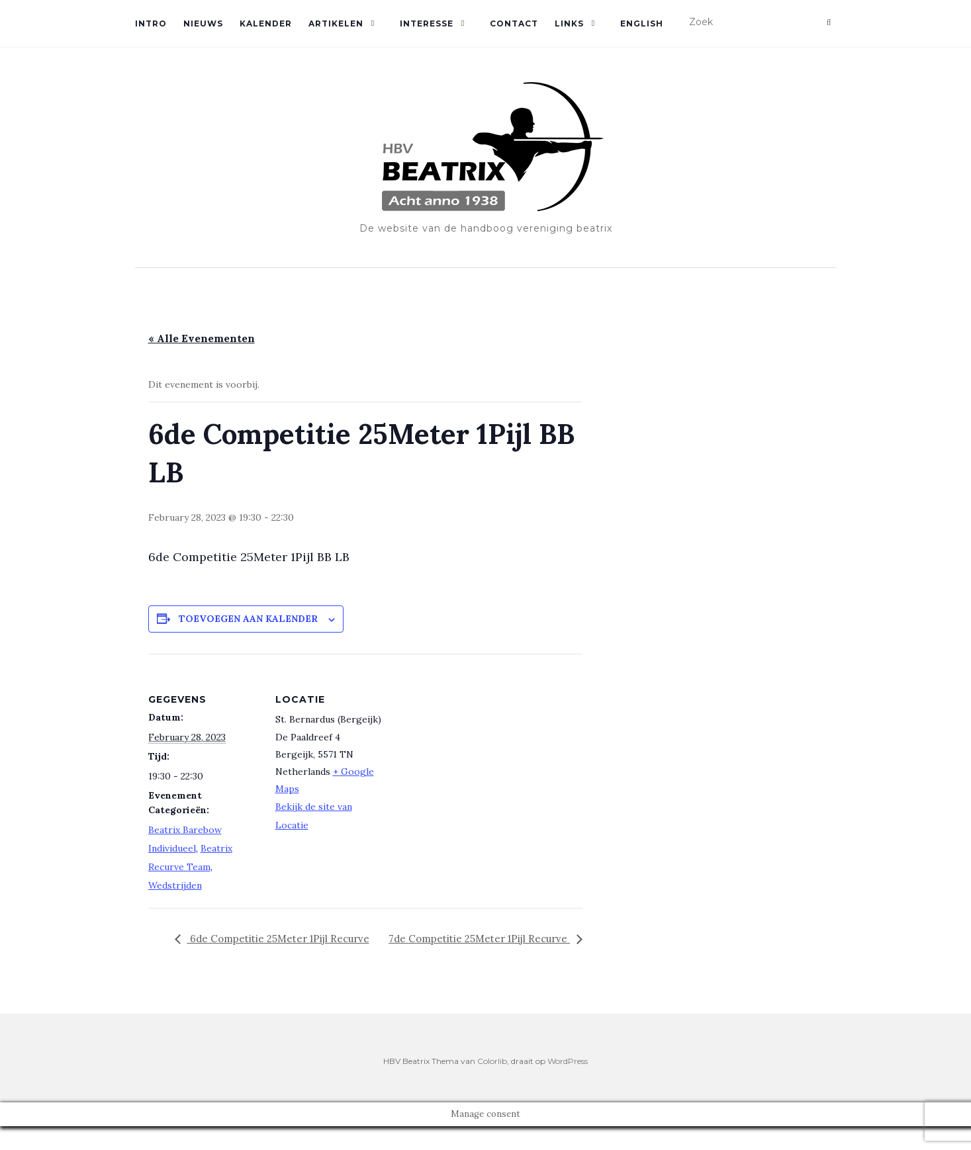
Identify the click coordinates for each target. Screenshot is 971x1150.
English (641, 23)
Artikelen (335, 23)
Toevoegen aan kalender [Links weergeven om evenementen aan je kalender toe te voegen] (248, 619)
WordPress (567, 1084)
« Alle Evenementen (201, 338)
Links (569, 23)
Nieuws (203, 23)
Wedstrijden (175, 885)
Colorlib (492, 1084)
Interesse (426, 23)
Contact (514, 23)
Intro (151, 23)
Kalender (266, 23)
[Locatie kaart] (472, 745)
